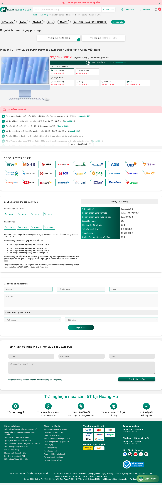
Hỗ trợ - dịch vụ (12, 426)
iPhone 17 (70, 15)
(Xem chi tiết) (120, 62)
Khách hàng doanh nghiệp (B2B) (56, 442)
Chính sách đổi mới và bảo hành (16, 437)
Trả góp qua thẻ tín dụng (59, 38)
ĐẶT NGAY (81, 328)
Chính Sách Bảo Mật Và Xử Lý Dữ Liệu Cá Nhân (22, 444)
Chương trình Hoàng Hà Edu (15, 453)
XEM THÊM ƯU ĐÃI (79, 144)
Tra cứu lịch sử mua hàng (53, 457)
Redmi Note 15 (81, 15)
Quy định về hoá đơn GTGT (14, 456)
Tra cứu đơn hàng (50, 448)
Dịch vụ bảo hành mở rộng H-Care (17, 441)
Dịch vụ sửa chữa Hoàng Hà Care (57, 439)
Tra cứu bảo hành (50, 451)
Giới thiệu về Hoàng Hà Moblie (55, 429)
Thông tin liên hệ (52, 426)
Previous (2, 3)
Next (160, 3)
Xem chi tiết (84, 116)
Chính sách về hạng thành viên (16, 459)
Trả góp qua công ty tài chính (103, 38)
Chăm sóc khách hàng (52, 435)
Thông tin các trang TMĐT (54, 432)
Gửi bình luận (137, 379)
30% (123, 213)
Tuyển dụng (48, 445)
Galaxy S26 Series (56, 15)
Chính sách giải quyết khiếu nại (16, 447)
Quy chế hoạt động (11, 450)
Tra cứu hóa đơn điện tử (53, 460)
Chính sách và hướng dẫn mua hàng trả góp (21, 429)
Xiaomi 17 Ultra (95, 15)
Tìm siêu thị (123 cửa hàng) (54, 454)
